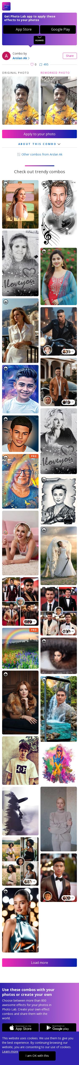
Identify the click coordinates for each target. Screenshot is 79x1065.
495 (43, 64)
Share (70, 56)
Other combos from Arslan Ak (40, 154)
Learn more (10, 1051)
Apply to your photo (39, 134)
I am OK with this (37, 1056)
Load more (39, 962)
